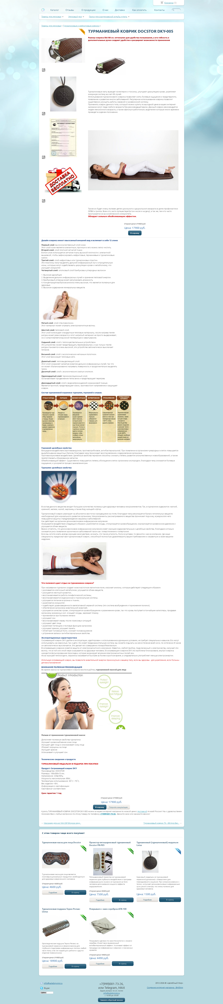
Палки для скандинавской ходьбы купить (108, 16)
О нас (105, 9)
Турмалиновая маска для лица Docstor (61, 842)
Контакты (159, 9)
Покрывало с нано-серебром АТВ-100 (107, 908)
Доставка (120, 9)
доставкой (142, 811)
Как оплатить (139, 9)
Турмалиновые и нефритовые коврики (81, 25)
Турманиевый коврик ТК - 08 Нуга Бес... (161, 823)
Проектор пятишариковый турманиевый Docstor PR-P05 (110, 844)
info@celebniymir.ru (53, 983)
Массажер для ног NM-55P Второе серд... (62, 823)
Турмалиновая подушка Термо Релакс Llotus (61, 910)
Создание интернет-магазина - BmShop (165, 987)
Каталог (54, 9)
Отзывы (69, 9)
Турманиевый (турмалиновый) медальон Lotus (157, 844)
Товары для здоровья (51, 16)
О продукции (88, 9)
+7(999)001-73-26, (108, 814)
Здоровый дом (75, 16)
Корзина (168, 2)
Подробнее (53, 892)
